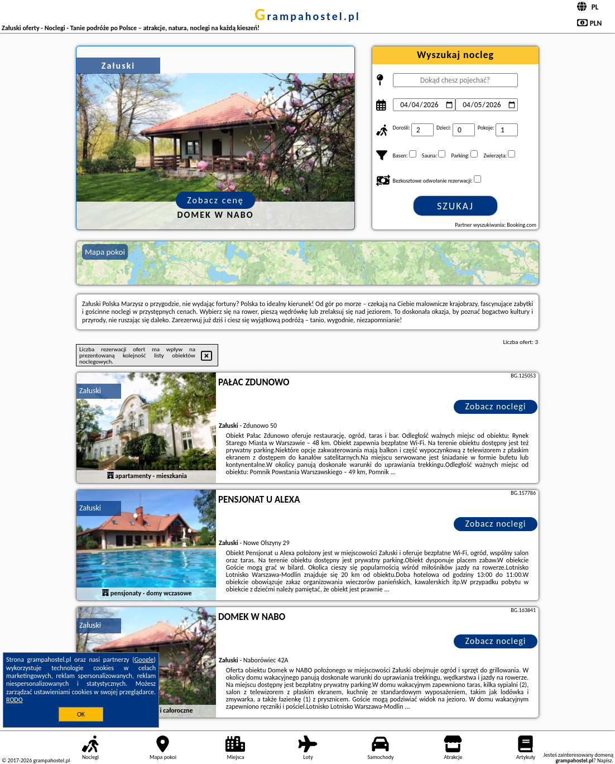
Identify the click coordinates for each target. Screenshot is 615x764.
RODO (14, 700)
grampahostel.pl (307, 16)
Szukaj (455, 206)
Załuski (90, 390)
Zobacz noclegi (495, 406)
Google (144, 659)
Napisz (604, 760)
